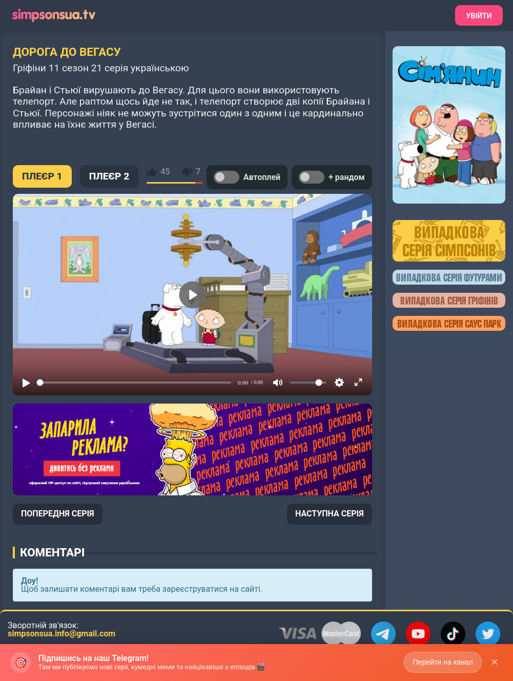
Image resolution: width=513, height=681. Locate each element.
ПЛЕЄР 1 (42, 176)
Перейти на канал (443, 662)
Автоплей (247, 177)
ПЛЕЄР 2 (109, 176)
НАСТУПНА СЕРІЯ (329, 513)
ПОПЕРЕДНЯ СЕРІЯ (57, 513)
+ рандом (332, 177)
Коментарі (52, 552)
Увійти (478, 16)
